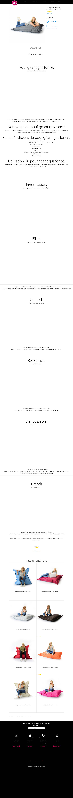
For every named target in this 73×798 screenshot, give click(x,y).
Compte (52, 1)
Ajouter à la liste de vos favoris (52, 28)
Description (35, 46)
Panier (59, 1)
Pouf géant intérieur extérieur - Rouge (23, 665)
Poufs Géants (25, 1)
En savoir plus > (16, 743)
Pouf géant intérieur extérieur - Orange (50, 665)
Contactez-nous (35, 1)
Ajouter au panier (54, 25)
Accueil (10, 714)
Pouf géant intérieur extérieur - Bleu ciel (23, 589)
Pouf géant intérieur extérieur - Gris (23, 627)
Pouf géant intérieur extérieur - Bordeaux (50, 589)
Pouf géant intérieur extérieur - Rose (50, 702)
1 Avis (49, 12)
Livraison (44, 1)
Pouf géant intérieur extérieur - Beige (23, 702)
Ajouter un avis (49, 13)
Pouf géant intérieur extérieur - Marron (50, 627)
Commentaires (35, 52)
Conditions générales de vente (36, 758)
